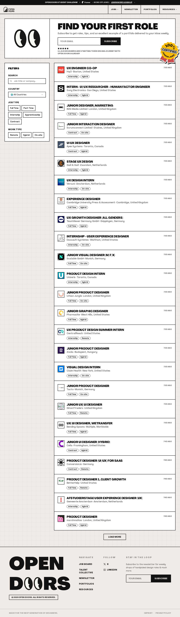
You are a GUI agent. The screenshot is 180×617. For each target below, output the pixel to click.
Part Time (28, 108)
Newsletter (131, 9)
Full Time (14, 108)
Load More (114, 537)
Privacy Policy (163, 613)
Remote (14, 135)
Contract (15, 121)
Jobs (115, 9)
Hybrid (26, 135)
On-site (38, 135)
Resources (170, 9)
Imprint (148, 613)
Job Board (85, 564)
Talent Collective (86, 571)
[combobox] (27, 94)
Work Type (15, 129)
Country (13, 89)
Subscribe (110, 41)
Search (13, 75)
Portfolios (150, 9)
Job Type (13, 102)
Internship (15, 115)
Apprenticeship (32, 115)
